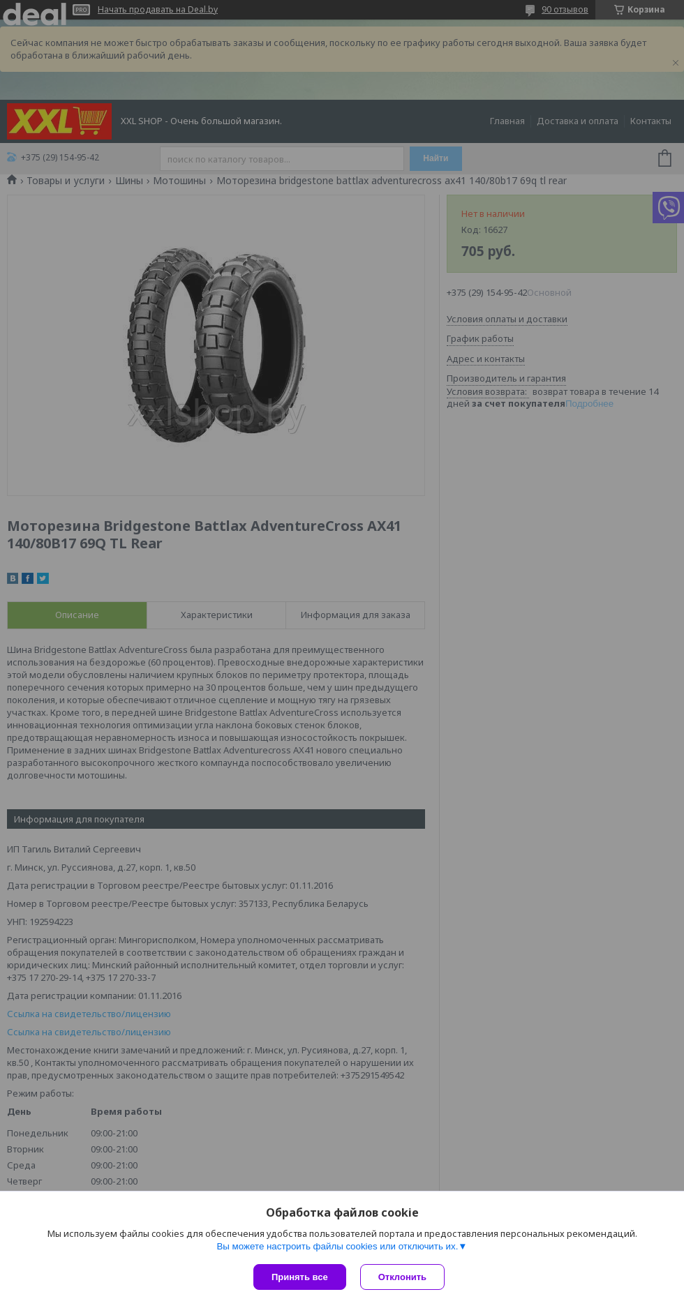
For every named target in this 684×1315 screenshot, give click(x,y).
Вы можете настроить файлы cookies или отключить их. (337, 1246)
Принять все (300, 1277)
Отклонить (402, 1277)
